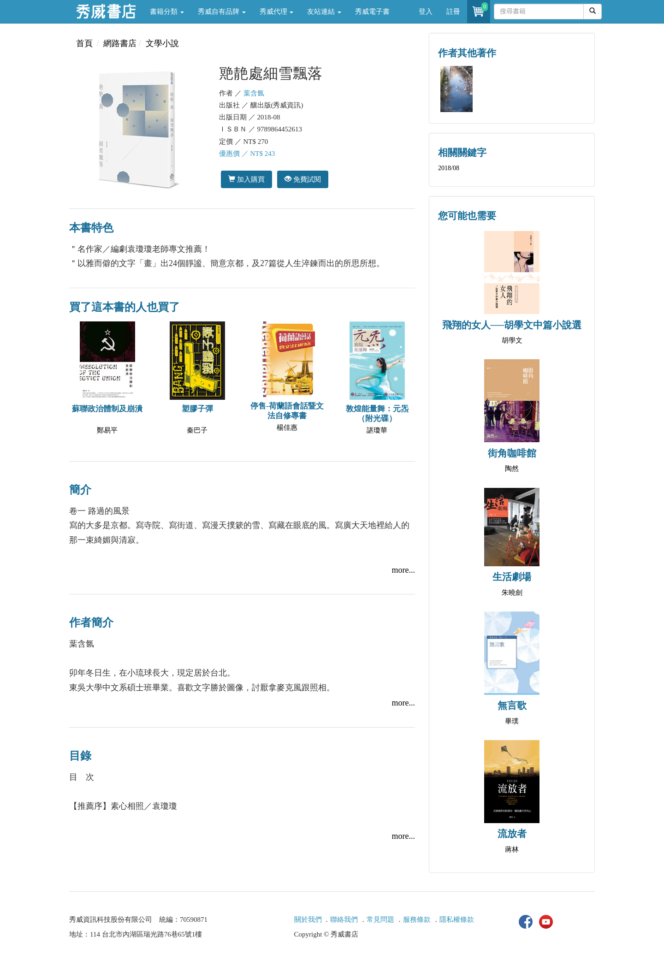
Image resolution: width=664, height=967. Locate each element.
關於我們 (308, 919)
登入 (426, 11)
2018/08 (448, 168)
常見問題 (380, 919)
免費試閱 (303, 179)
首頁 (84, 43)
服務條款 (417, 919)
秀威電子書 (372, 11)
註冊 (453, 11)
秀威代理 (277, 11)
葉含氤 (253, 93)
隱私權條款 (456, 919)
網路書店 (119, 43)
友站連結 (324, 11)
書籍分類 (167, 11)
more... (403, 570)
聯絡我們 (344, 919)
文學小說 (162, 43)
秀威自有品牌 (222, 11)
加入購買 (246, 179)
